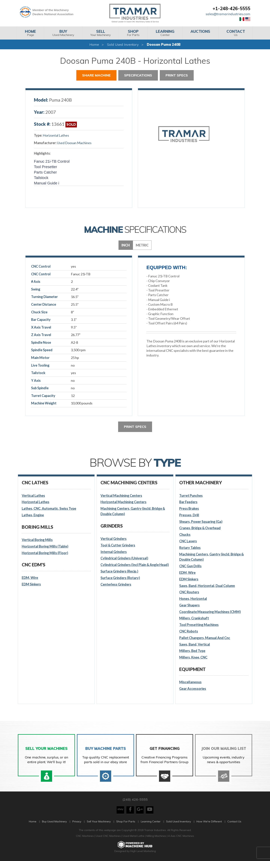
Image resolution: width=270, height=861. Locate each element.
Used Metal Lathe (134, 836)
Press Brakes (189, 508)
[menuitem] (30, 33)
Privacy (76, 821)
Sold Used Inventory (123, 44)
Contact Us (234, 821)
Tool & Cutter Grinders (117, 545)
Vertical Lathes (33, 495)
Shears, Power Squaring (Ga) (200, 522)
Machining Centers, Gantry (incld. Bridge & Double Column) (132, 511)
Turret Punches (191, 495)
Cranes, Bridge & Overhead (200, 528)
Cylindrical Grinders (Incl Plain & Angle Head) (134, 565)
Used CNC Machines (109, 836)
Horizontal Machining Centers (123, 502)
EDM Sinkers (31, 584)
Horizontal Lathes (56, 135)
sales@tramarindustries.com (228, 14)
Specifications (138, 75)
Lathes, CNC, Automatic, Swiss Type (49, 508)
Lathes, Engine (33, 515)
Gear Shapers (189, 605)
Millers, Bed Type (192, 651)
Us (235, 33)
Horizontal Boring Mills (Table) (45, 546)
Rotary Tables (190, 548)
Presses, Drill (189, 515)
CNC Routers (189, 592)
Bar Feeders (188, 502)
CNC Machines (85, 836)
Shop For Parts (125, 821)
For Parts (133, 33)
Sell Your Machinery (99, 821)
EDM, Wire (30, 578)
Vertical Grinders (113, 539)
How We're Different (209, 821)
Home (94, 44)
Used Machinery (63, 33)
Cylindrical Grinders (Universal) (124, 558)
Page (30, 33)
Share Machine (96, 75)
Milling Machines (156, 836)
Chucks (184, 534)
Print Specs (177, 75)
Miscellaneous (190, 682)
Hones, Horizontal (193, 599)
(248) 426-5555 (135, 799)
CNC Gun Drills (190, 566)
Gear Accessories (192, 689)
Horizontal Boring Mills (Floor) (45, 553)
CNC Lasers (188, 541)
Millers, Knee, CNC (193, 657)
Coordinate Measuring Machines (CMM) (210, 612)
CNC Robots (188, 631)
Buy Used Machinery (54, 821)
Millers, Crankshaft (194, 618)
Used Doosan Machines (74, 143)
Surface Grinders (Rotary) (120, 578)
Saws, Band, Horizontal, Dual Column (207, 586)
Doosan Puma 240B (164, 44)
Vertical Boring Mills (37, 540)
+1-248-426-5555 (231, 8)
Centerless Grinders (115, 584)
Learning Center (150, 821)
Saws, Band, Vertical (194, 644)
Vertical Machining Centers (121, 495)
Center (165, 33)
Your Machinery (100, 33)
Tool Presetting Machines (199, 625)
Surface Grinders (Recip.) (119, 571)
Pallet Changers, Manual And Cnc (204, 638)
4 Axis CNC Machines (181, 836)
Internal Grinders (113, 552)
